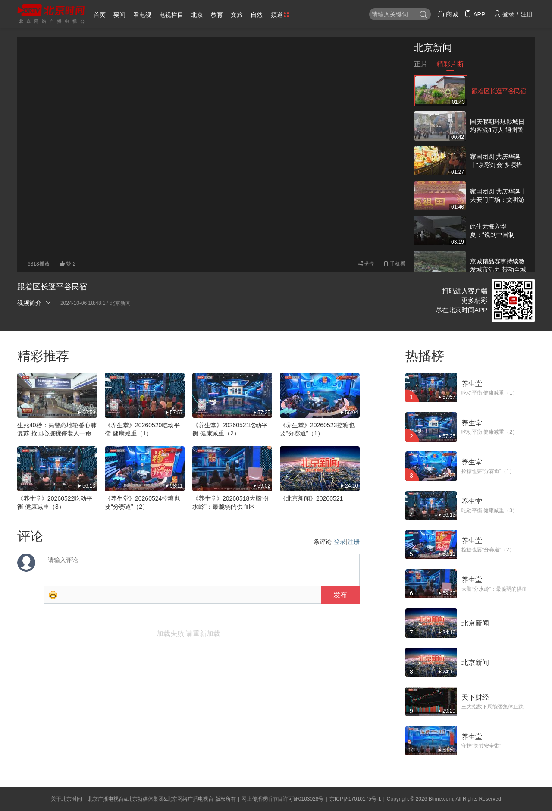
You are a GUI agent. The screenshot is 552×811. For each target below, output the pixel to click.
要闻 (119, 14)
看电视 (142, 14)
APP (474, 14)
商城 (447, 14)
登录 (340, 541)
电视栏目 (171, 14)
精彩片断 (450, 65)
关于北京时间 (66, 799)
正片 (421, 65)
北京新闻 (433, 47)
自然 (257, 14)
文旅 (237, 14)
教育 (217, 14)
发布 (340, 594)
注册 (354, 541)
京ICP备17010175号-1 (355, 799)
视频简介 (34, 302)
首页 (100, 14)
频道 (280, 14)
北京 (197, 14)
